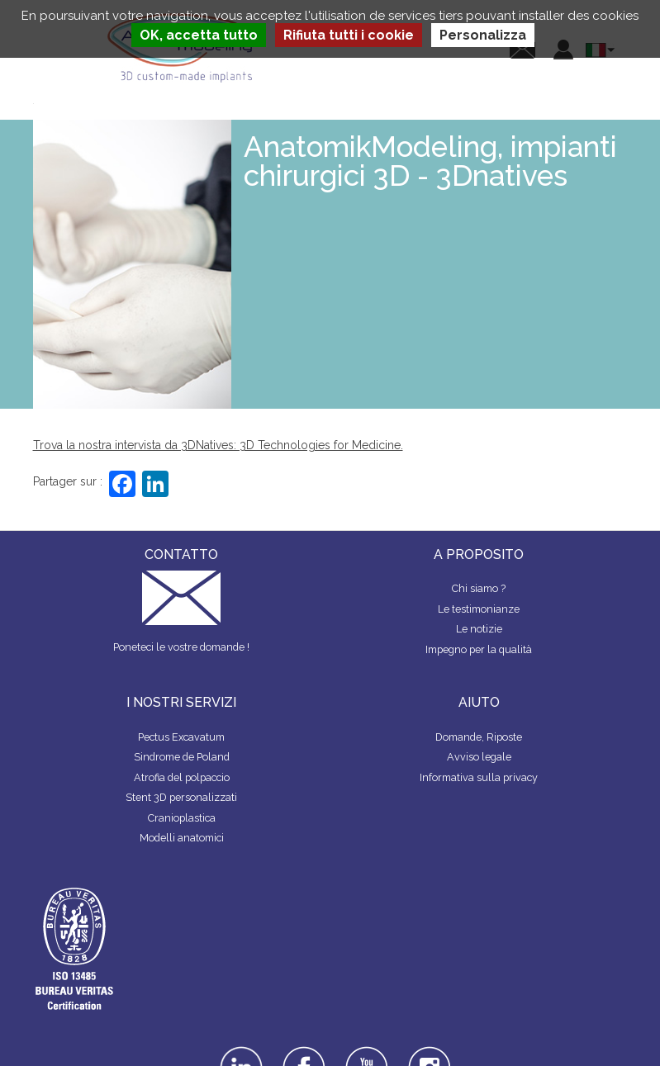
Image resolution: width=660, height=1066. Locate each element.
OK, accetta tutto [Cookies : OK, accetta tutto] (199, 35)
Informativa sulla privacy (479, 777)
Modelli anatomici (182, 837)
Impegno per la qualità (478, 649)
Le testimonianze (479, 609)
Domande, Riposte (478, 737)
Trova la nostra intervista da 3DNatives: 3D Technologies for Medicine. (218, 445)
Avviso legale (479, 757)
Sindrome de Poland (182, 757)
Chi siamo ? (479, 588)
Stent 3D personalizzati (181, 797)
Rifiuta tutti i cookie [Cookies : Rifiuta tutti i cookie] (348, 35)
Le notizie (479, 629)
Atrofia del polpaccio (182, 777)
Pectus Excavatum (181, 737)
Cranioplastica (182, 818)
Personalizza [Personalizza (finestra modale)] (482, 35)
